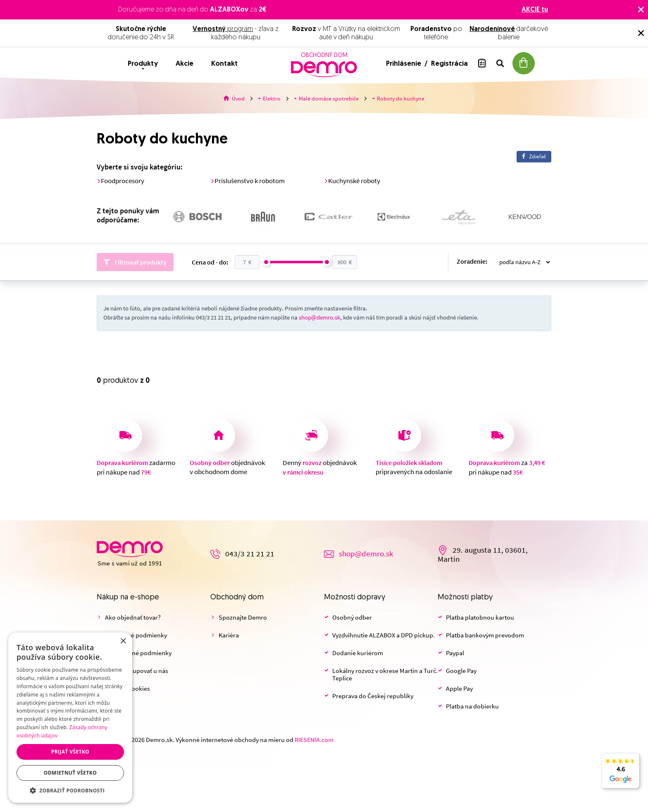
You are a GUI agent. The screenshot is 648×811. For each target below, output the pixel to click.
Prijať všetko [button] (70, 751)
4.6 (620, 775)
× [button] (123, 641)
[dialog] (70, 717)
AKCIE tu (535, 10)
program (223, 29)
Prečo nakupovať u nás (136, 671)
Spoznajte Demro (243, 617)
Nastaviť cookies (127, 688)
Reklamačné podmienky (138, 653)
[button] (70, 790)
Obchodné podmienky (136, 635)
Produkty (143, 63)
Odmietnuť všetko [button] (70, 772)
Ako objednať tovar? (133, 617)
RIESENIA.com (314, 740)
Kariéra (229, 635)
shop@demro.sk (319, 318)
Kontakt (224, 63)
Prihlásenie (404, 63)
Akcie (184, 63)
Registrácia (449, 63)
